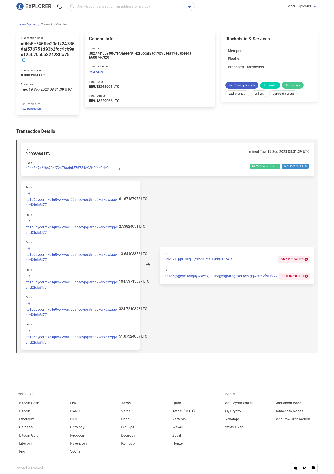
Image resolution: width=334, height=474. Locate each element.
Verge (125, 411)
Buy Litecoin (292, 85)
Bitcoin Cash (29, 403)
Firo (22, 451)
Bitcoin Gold (28, 435)
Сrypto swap (233, 427)
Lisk (73, 403)
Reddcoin (77, 435)
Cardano (26, 427)
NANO (75, 411)
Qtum (176, 403)
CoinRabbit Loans (283, 93)
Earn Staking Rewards (242, 85)
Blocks (233, 59)
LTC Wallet (270, 85)
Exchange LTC (237, 93)
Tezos (126, 403)
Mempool (235, 51)
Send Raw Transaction (292, 419)
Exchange (231, 419)
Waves (177, 427)
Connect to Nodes (289, 411)
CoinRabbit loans (288, 403)
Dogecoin (128, 435)
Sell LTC (259, 93)
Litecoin (25, 443)
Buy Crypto (232, 411)
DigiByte (127, 427)
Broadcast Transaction (246, 67)
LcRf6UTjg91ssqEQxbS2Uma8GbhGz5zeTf (198, 259)
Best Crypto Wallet (238, 403)
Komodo (128, 443)
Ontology (77, 427)
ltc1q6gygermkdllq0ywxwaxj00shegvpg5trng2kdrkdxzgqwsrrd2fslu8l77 (221, 276)
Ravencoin (78, 443)
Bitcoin (24, 411)
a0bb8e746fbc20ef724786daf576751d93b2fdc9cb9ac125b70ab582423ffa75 (68, 168)
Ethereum (26, 419)
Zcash (177, 435)
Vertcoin (179, 419)
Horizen (178, 443)
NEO (73, 419)
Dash (125, 419)
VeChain (76, 451)
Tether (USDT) (183, 411)
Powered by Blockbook (29, 467)
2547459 (96, 72)
